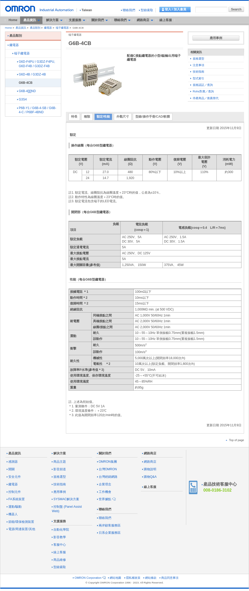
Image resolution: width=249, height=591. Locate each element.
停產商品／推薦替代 (204, 98)
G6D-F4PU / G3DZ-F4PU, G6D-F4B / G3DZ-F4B (36, 64)
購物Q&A (149, 477)
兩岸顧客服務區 (109, 525)
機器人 (12, 514)
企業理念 (104, 484)
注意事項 (197, 65)
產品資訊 (21, 27)
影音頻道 (59, 469)
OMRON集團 (107, 461)
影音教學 (59, 537)
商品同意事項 (169, 577)
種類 (87, 116)
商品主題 (59, 461)
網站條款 (150, 577)
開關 (11, 469)
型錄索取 (146, 10)
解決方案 (59, 453)
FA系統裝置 (16, 499)
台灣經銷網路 (107, 477)
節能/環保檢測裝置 (20, 522)
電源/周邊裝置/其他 (21, 529)
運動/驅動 (14, 507)
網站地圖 (114, 577)
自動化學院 (60, 529)
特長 (74, 116)
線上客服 (165, 20)
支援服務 (59, 521)
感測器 (12, 461)
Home (13, 20)
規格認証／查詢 (201, 84)
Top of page (235, 440)
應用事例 (216, 38)
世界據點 (106, 499)
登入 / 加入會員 (175, 9)
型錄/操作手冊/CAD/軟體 (152, 116)
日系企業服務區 (109, 533)
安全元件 (14, 477)
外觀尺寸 (122, 116)
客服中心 (59, 544)
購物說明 (149, 469)
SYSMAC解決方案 (65, 499)
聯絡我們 (128, 10)
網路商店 (149, 453)
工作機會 (104, 492)
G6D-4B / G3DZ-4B (31, 74)
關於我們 (104, 453)
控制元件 (14, 492)
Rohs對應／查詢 (202, 91)
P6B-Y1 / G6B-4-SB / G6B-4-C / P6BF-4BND (36, 110)
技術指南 (197, 71)
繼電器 (48, 27)
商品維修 (59, 560)
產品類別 (35, 27)
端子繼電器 (62, 27)
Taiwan (86, 10)
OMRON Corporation (89, 577)
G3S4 (22, 99)
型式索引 (197, 78)
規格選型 (197, 58)
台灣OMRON (107, 469)
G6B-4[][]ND (26, 91)
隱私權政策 (132, 577)
